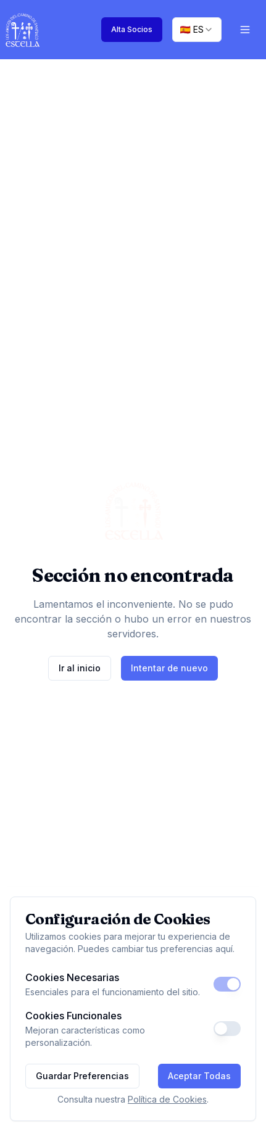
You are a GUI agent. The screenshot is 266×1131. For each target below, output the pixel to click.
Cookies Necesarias (72, 977)
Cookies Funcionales (73, 1015)
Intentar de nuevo (169, 668)
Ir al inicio (80, 668)
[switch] (227, 984)
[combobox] (197, 29)
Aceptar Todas (199, 1076)
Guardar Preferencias (82, 1076)
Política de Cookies (167, 1099)
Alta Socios (131, 29)
